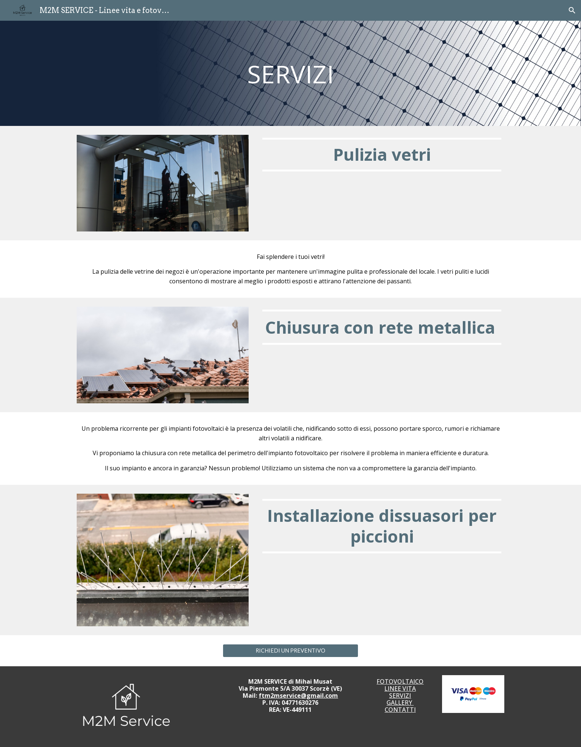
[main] (290, 73)
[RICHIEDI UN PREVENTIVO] (290, 650)
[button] (572, 10)
